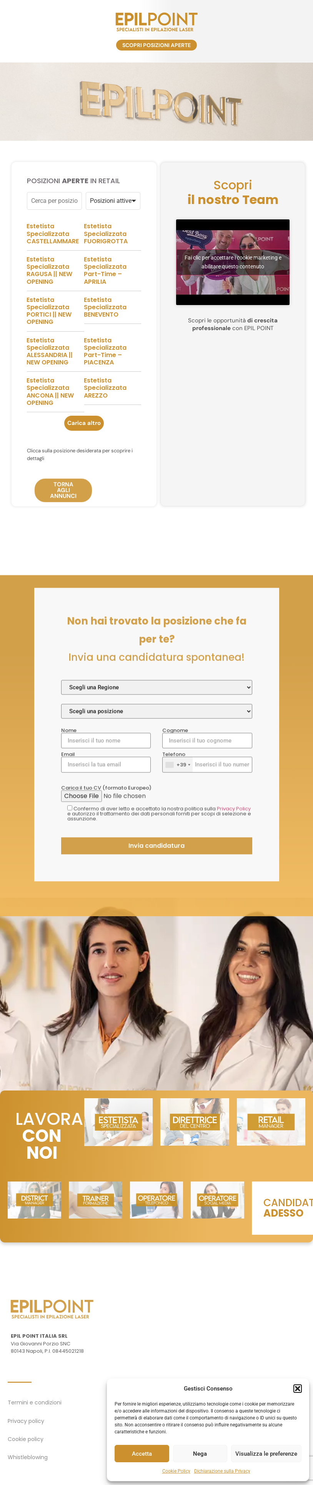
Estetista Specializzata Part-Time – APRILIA (105, 298)
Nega (200, 1453)
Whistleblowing (28, 1457)
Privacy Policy (234, 993)
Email (106, 946)
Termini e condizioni (35, 1402)
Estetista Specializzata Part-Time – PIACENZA (105, 379)
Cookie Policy (176, 1471)
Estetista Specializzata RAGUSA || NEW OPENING (49, 298)
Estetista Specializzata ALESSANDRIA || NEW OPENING (50, 379)
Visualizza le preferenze (266, 1453)
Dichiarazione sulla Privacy (222, 1471)
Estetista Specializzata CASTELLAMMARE (53, 262)
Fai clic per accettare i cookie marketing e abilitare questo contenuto (233, 290)
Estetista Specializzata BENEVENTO (105, 335)
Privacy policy (26, 1421)
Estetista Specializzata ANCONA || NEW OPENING (50, 420)
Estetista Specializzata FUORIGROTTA (106, 262)
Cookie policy (25, 1439)
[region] (156, 101)
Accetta (142, 1453)
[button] (297, 1388)
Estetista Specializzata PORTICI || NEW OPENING (49, 339)
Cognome (207, 922)
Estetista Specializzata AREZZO (105, 416)
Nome (106, 922)
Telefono (207, 946)
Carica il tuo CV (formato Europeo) (156, 978)
